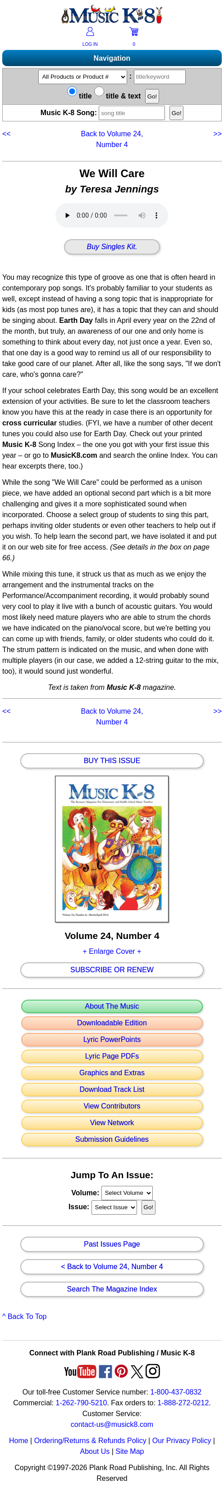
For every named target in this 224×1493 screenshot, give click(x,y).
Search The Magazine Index (112, 1289)
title (79, 96)
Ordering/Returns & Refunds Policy (90, 1440)
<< (7, 134)
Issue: (80, 1207)
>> (216, 134)
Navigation (112, 58)
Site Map (129, 1451)
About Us (95, 1451)
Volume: (86, 1192)
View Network (112, 1122)
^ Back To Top (24, 1316)
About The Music (112, 1006)
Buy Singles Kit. (112, 246)
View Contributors (111, 1106)
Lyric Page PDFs (112, 1056)
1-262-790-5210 (81, 1403)
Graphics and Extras (112, 1073)
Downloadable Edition (112, 1023)
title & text (117, 96)
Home (18, 1440)
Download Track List (111, 1089)
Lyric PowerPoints (112, 1039)
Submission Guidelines (112, 1139)
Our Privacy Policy (181, 1440)
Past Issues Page (112, 1244)
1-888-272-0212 (183, 1403)
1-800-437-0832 (175, 1392)
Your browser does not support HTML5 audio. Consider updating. (111, 215)
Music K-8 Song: (104, 112)
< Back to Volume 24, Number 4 (112, 1266)
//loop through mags (127, 1193)
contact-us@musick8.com (112, 1424)
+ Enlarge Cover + (112, 951)
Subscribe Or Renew (112, 970)
